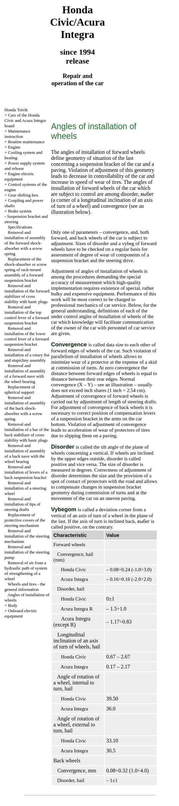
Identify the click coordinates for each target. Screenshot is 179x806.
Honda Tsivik (16, 109)
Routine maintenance (26, 141)
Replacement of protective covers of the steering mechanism (25, 520)
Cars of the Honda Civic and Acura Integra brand (25, 120)
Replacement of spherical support (20, 389)
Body (12, 605)
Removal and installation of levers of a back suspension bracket (26, 472)
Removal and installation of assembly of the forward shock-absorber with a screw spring (25, 243)
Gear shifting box (23, 195)
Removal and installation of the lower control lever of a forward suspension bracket (27, 336)
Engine (14, 147)
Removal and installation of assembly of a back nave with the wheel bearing (25, 453)
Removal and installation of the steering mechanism (27, 536)
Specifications (20, 226)
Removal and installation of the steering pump (27, 552)
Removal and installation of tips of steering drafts (23, 504)
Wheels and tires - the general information (25, 587)
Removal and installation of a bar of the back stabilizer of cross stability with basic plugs (27, 432)
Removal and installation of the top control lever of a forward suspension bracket (27, 314)
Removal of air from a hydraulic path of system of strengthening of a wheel (26, 570)
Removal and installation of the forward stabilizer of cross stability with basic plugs (27, 293)
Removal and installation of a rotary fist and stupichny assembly (27, 355)
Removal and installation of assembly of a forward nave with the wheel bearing (25, 373)
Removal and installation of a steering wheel (25, 488)
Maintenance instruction (18, 134)
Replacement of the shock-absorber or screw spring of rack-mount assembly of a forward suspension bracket (26, 269)
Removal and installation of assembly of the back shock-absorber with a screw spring (25, 408)
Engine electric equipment (19, 176)
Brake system (19, 210)
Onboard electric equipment (21, 613)
